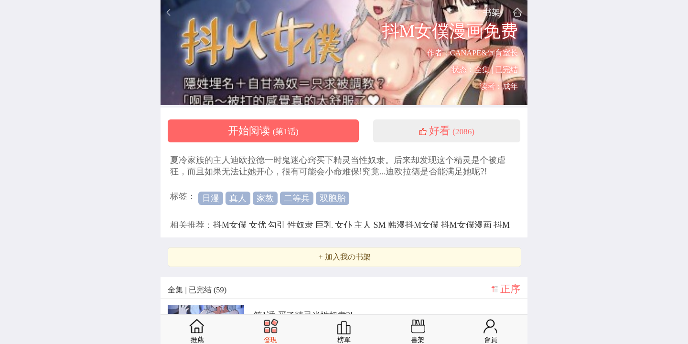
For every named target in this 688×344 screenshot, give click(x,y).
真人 (238, 198)
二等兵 (297, 198)
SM (381, 225)
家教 (265, 198)
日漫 (210, 198)
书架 (491, 12)
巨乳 (325, 225)
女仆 (345, 225)
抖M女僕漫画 (467, 225)
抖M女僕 (231, 225)
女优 (259, 225)
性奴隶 (302, 225)
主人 (364, 225)
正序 (510, 289)
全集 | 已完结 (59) (197, 289)
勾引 (278, 225)
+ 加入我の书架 (344, 257)
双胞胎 (332, 198)
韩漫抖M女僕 (414, 225)
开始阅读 (263, 131)
